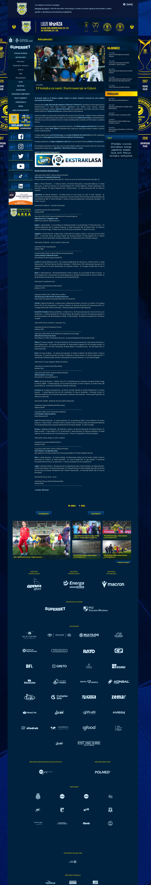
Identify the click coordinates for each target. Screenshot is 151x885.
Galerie (20, 69)
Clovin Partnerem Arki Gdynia (119, 87)
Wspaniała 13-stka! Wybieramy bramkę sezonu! (119, 122)
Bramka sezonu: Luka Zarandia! (120, 115)
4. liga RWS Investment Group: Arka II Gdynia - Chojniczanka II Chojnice (86, 536)
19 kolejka (116, 143)
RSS (20, 74)
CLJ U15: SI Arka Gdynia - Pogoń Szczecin (28, 557)
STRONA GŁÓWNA (20, 53)
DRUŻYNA (20, 86)
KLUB (21, 82)
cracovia (126, 143)
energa (127, 146)
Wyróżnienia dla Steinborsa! (118, 100)
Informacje (20, 61)
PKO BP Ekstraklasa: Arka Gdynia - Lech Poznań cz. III (116, 536)
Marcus (127, 152)
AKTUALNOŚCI (20, 57)
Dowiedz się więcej (42, 8)
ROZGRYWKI (20, 90)
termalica (114, 155)
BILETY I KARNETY (20, 98)
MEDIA (20, 106)
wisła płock (126, 155)
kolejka (127, 149)
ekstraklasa (117, 146)
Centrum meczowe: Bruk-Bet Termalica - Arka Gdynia (119, 63)
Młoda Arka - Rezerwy (20, 65)
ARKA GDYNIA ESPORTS (20, 110)
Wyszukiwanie (21, 78)
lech (119, 152)
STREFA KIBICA (20, 102)
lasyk (113, 152)
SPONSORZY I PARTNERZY (21, 94)
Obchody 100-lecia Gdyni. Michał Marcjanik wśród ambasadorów (120, 80)
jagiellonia (117, 149)
